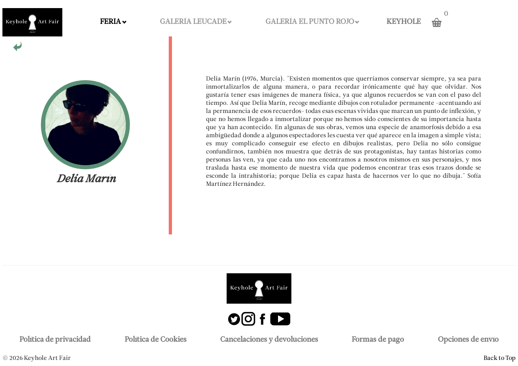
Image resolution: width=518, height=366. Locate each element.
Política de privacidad (55, 340)
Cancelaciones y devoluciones (269, 340)
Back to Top (500, 358)
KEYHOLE (403, 22)
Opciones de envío (468, 340)
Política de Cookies (156, 340)
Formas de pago (378, 340)
